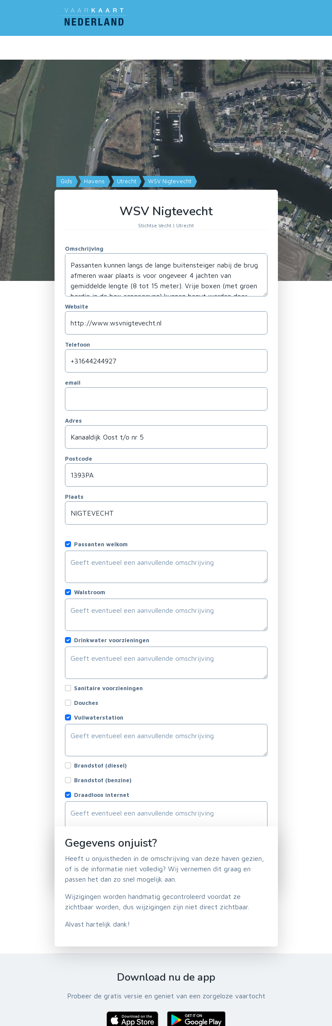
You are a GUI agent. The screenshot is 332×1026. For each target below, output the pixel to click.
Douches (86, 702)
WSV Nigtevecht (168, 181)
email (73, 382)
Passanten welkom (101, 544)
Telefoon (77, 344)
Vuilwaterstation (98, 717)
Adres (73, 420)
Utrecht (125, 181)
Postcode (78, 458)
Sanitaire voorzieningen (108, 688)
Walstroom (89, 592)
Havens (93, 181)
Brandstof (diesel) (100, 765)
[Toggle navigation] (273, 16)
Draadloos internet (101, 794)
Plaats (74, 496)
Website (76, 306)
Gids (65, 181)
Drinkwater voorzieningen (111, 640)
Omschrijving (84, 248)
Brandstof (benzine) (103, 780)
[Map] (166, 164)
